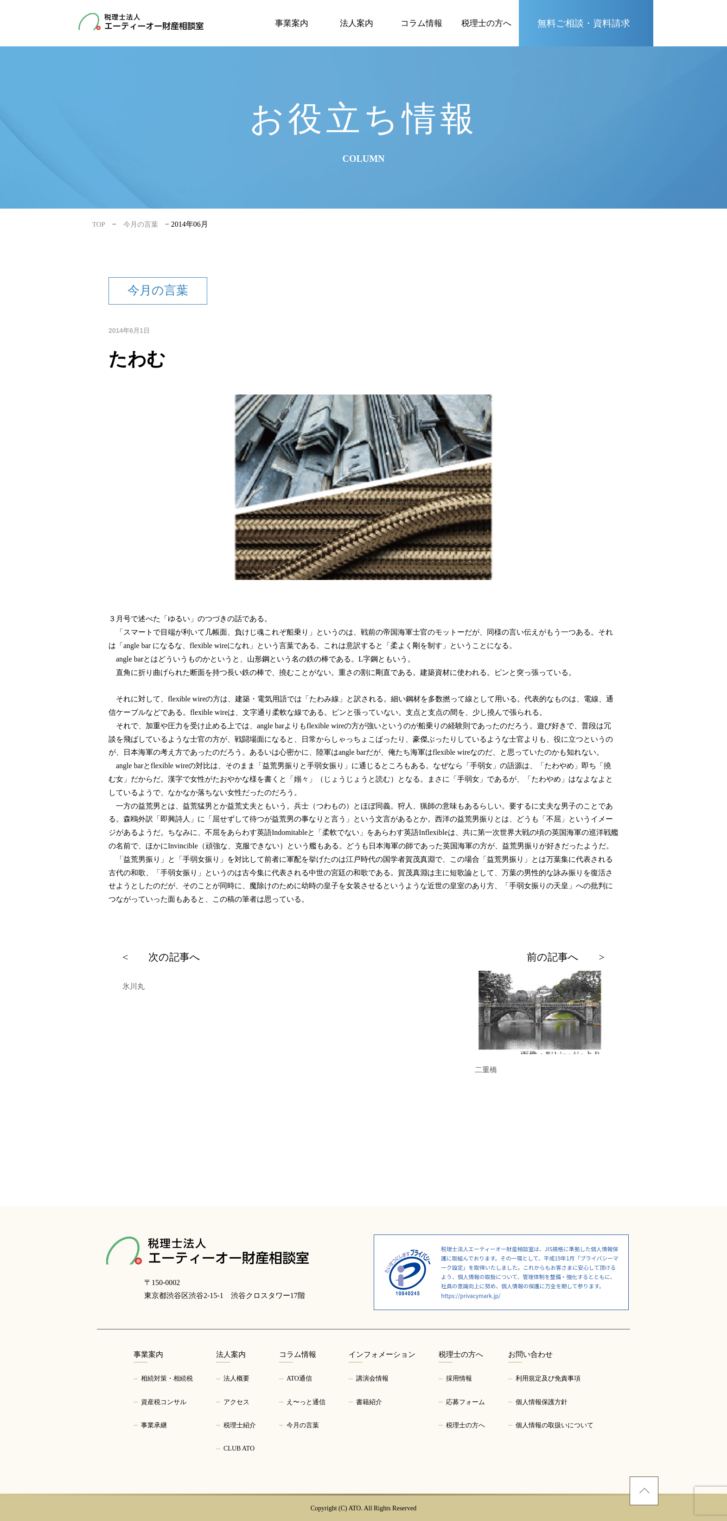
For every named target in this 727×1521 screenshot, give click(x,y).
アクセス (236, 1402)
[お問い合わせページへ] (586, 23)
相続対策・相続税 (167, 1378)
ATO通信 (299, 1378)
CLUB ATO (239, 1448)
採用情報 (459, 1378)
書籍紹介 (369, 1402)
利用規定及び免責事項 (548, 1378)
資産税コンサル (163, 1402)
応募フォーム (465, 1402)
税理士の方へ (465, 1425)
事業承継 (154, 1425)
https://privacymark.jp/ (470, 1295)
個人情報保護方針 (542, 1402)
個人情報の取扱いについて (554, 1425)
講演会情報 (372, 1378)
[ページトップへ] (644, 1490)
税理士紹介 (239, 1425)
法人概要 (236, 1378)
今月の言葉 (303, 1425)
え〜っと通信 (306, 1402)
